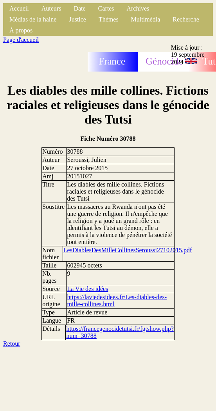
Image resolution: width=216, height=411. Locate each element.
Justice (77, 19)
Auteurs (51, 8)
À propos (20, 30)
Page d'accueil (21, 39)
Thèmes (109, 19)
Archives (137, 8)
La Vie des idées (87, 288)
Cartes (106, 8)
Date (79, 8)
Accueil (19, 8)
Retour (11, 343)
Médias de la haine (32, 19)
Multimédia (145, 19)
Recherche (186, 19)
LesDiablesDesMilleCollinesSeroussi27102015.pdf (127, 250)
